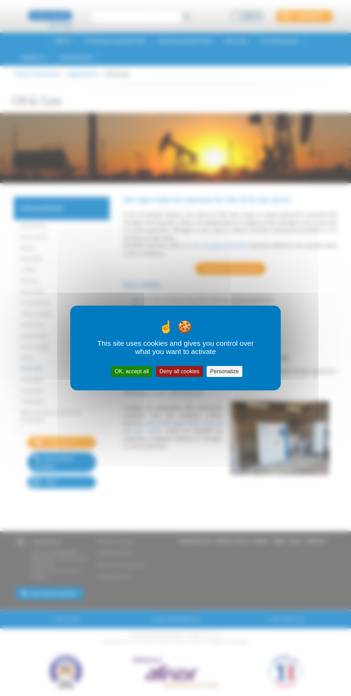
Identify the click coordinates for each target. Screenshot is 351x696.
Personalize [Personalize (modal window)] (224, 371)
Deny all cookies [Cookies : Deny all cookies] (179, 371)
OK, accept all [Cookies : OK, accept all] (131, 371)
